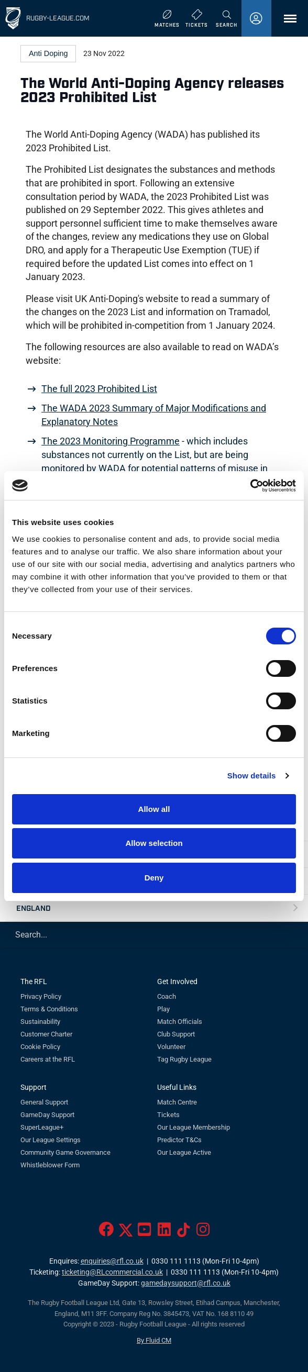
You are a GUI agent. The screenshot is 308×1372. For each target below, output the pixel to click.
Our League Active (184, 1152)
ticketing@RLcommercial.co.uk (112, 1272)
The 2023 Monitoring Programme (110, 441)
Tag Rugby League (184, 1059)
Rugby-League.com (58, 17)
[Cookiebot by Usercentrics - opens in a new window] (250, 486)
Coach (166, 996)
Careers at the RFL (47, 1059)
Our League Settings (50, 1140)
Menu (284, 22)
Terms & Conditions (49, 1009)
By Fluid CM (154, 1340)
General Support (44, 1102)
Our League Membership (193, 1127)
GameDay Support (47, 1115)
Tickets (168, 1115)
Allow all (154, 809)
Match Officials (179, 1021)
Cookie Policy (40, 1047)
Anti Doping (48, 53)
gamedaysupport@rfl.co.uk (185, 1283)
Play (163, 1009)
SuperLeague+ (41, 1127)
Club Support (176, 1034)
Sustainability (40, 1021)
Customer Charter (46, 1034)
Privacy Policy (40, 996)
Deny (154, 877)
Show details (251, 775)
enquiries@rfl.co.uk (112, 1261)
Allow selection (153, 843)
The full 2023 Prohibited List (99, 389)
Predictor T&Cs (179, 1140)
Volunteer (171, 1047)
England (33, 907)
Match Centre (177, 1102)
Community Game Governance (65, 1152)
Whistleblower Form (50, 1165)
